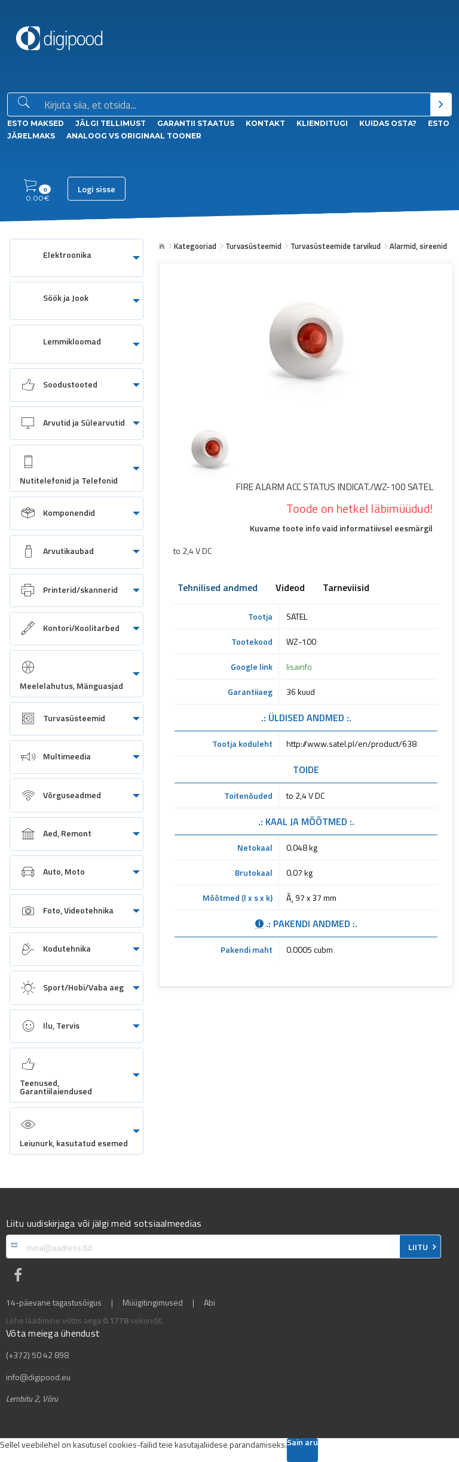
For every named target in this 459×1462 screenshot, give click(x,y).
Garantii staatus (195, 123)
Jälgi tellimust (110, 123)
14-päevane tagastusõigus (54, 1302)
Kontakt (265, 123)
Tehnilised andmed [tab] (218, 589)
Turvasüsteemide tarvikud (335, 246)
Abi (209, 1302)
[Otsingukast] (234, 105)
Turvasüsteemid (253, 246)
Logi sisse (96, 189)
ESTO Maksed (35, 123)
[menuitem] (76, 258)
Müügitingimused (153, 1302)
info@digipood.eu (38, 1377)
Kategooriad (195, 246)
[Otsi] (440, 104)
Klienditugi (322, 123)
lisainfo (299, 666)
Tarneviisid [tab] (346, 589)
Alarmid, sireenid (418, 246)
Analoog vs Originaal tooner (133, 135)
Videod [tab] (290, 589)
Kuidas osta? (388, 123)
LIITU (418, 1247)
